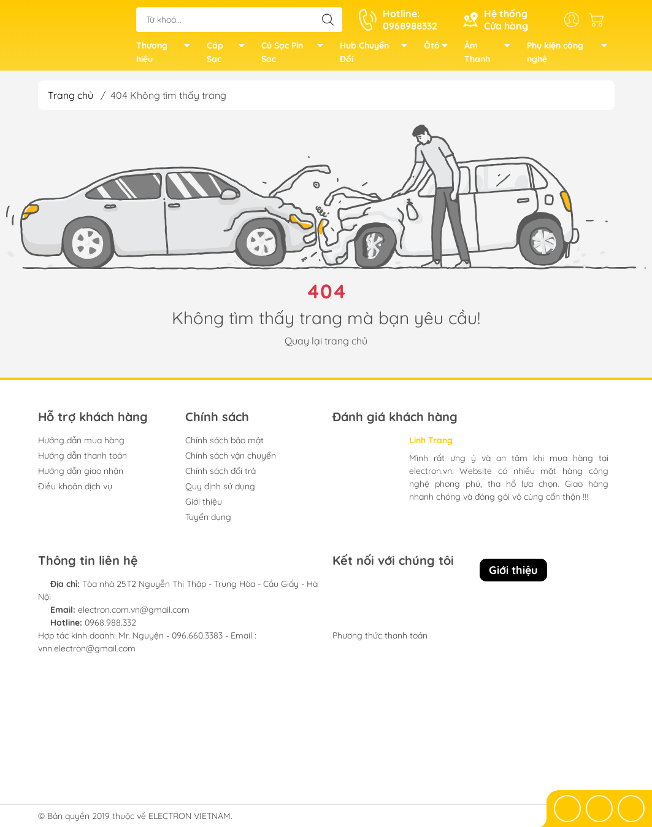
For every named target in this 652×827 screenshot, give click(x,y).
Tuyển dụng (208, 521)
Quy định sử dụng (220, 491)
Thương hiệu (167, 55)
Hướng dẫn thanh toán (82, 460)
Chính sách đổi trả (220, 475)
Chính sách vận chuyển (230, 460)
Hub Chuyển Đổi (377, 55)
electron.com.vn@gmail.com (134, 614)
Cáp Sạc (229, 55)
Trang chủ (70, 100)
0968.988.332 (110, 627)
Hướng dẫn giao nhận (80, 475)
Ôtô (439, 50)
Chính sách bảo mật (224, 445)
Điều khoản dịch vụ (75, 491)
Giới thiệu (203, 506)
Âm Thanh (490, 55)
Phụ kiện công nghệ (571, 55)
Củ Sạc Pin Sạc (295, 55)
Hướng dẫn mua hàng (81, 445)
